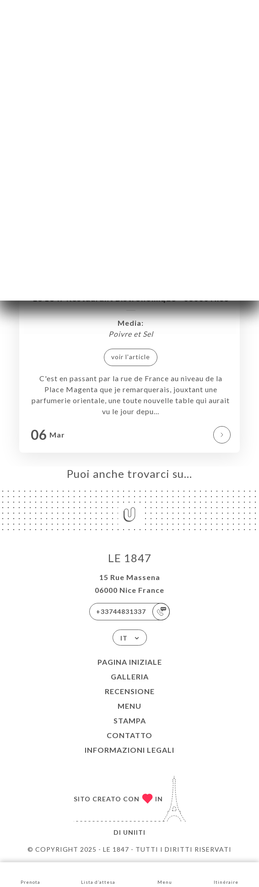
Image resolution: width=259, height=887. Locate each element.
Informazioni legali (129, 749)
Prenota (30, 874)
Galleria (130, 676)
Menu (129, 705)
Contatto (129, 735)
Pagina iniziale (129, 661)
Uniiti (134, 832)
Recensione (130, 691)
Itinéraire (226, 874)
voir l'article (130, 357)
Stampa (129, 720)
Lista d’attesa (98, 874)
